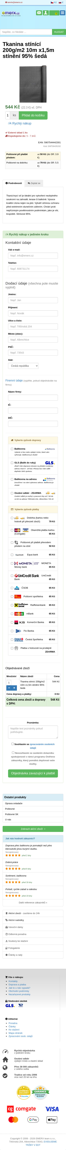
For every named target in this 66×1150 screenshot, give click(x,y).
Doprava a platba (17, 984)
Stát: (10, 360)
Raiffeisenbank (33, 605)
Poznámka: (33, 722)
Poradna (13, 1023)
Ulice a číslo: (15, 320)
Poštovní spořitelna (33, 596)
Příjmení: (13, 307)
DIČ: (10, 418)
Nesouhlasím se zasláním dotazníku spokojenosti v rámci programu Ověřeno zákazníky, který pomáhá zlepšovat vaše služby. (33, 758)
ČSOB (33, 588)
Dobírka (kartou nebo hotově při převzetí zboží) (33, 519)
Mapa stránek (16, 1033)
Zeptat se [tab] (34, 183)
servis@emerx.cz (14, 2)
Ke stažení (14, 1029)
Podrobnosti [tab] (13, 183)
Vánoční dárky (14, 927)
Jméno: (12, 294)
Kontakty (13, 981)
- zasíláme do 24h (22, 913)
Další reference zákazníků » (33, 902)
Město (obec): (15, 333)
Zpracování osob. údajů (21, 1036)
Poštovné (10, 809)
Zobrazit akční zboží (33, 829)
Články (12, 1026)
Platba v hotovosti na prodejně (33, 650)
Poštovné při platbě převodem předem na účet (33, 544)
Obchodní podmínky (19, 991)
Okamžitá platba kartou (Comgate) (33, 532)
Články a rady (13, 954)
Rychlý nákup (19, 123)
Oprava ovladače (13, 803)
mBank (33, 614)
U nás (8, 819)
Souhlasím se (33, 746)
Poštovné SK (11, 814)
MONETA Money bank (33, 565)
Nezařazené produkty (19, 994)
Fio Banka (33, 631)
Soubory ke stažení (16, 941)
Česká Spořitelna (33, 639)
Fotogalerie (12, 948)
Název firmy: (15, 391)
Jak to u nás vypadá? (19, 988)
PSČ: (11, 347)
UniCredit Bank (33, 577)
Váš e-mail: (14, 249)
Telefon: (12, 263)
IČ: (9, 405)
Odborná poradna (15, 934)
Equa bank (33, 555)
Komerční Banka (33, 622)
